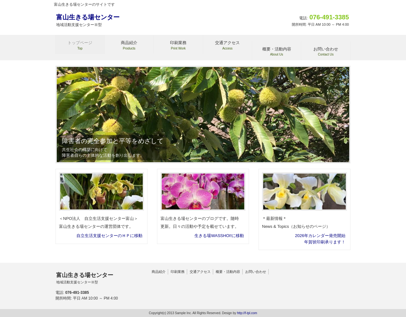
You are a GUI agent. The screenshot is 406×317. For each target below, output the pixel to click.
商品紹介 (159, 272)
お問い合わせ (255, 272)
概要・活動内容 (228, 272)
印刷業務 (178, 272)
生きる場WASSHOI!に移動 (219, 235)
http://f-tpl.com (247, 313)
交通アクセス (200, 272)
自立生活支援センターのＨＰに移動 (109, 235)
